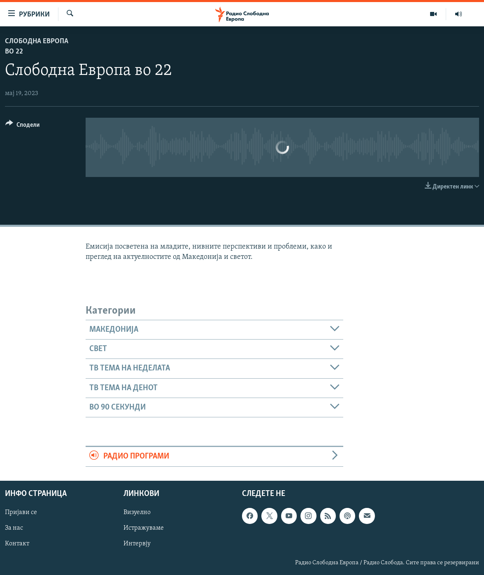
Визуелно (137, 512)
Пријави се (21, 512)
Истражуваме (143, 528)
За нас (14, 528)
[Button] (22, 126)
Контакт (17, 543)
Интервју (137, 543)
